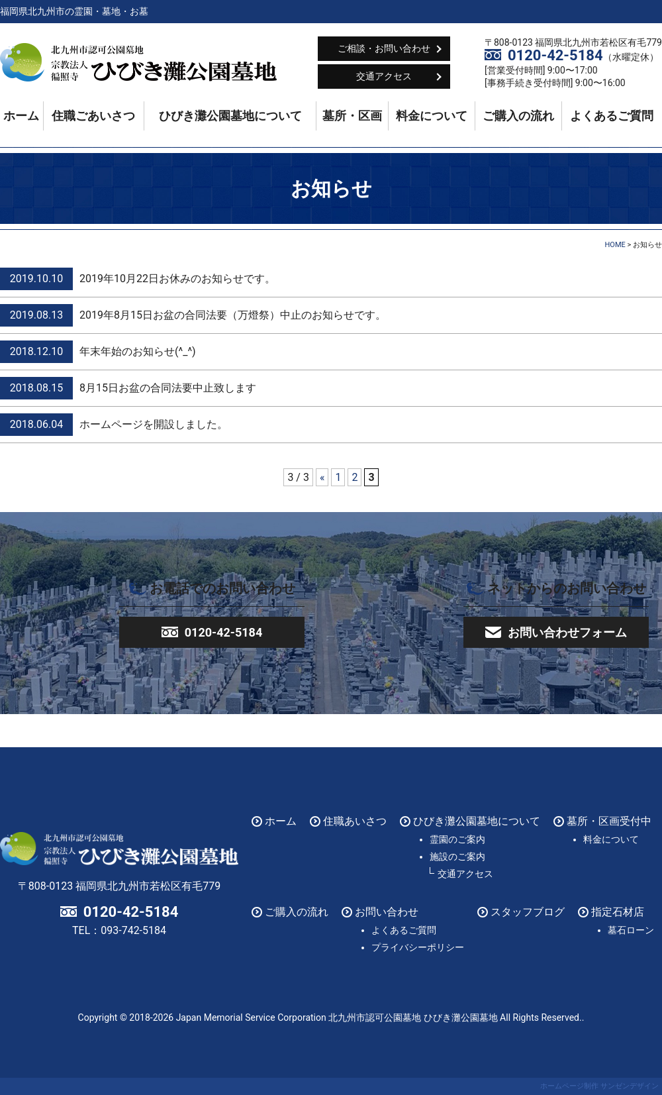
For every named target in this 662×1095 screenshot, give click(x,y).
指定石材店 (617, 912)
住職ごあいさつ (93, 116)
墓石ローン (631, 930)
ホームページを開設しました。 (153, 424)
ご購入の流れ (518, 116)
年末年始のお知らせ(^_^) (137, 351)
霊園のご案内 (457, 839)
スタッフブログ (528, 912)
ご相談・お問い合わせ (384, 49)
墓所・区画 (352, 116)
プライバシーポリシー (417, 947)
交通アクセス (384, 76)
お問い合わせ (386, 912)
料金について (431, 116)
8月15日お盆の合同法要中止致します (167, 388)
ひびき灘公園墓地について (230, 116)
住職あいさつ (355, 821)
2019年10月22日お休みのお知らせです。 (177, 278)
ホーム (21, 116)
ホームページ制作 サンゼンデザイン (599, 1086)
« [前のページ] (322, 477)
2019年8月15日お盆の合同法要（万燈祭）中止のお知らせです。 (232, 315)
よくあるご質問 (611, 116)
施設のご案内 (457, 856)
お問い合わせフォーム (567, 632)
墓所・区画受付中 (609, 821)
